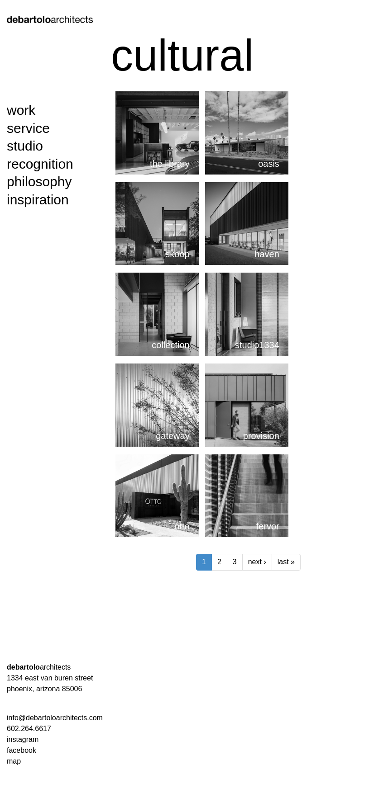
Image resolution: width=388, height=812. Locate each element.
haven (266, 254)
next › (257, 562)
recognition (40, 163)
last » (286, 562)
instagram (22, 739)
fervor (267, 526)
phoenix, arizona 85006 (44, 689)
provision (261, 436)
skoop (177, 254)
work (21, 110)
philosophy (39, 181)
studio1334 (257, 345)
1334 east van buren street (50, 678)
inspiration (38, 199)
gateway (173, 436)
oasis (268, 164)
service (28, 128)
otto (181, 526)
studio (25, 145)
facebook (21, 750)
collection (170, 345)
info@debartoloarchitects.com (55, 718)
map (14, 761)
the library (170, 164)
